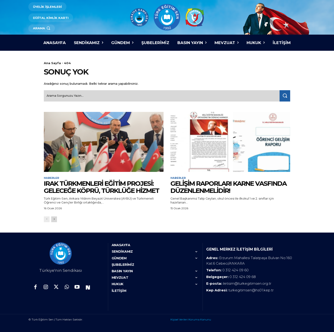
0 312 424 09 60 (235, 269)
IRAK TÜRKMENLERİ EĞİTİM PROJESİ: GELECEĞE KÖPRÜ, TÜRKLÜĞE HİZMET (101, 186)
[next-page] (54, 219)
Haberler (52, 177)
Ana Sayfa (52, 63)
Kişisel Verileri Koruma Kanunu (190, 319)
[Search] (284, 95)
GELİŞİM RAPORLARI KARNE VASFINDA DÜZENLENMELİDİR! (228, 186)
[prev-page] (47, 219)
